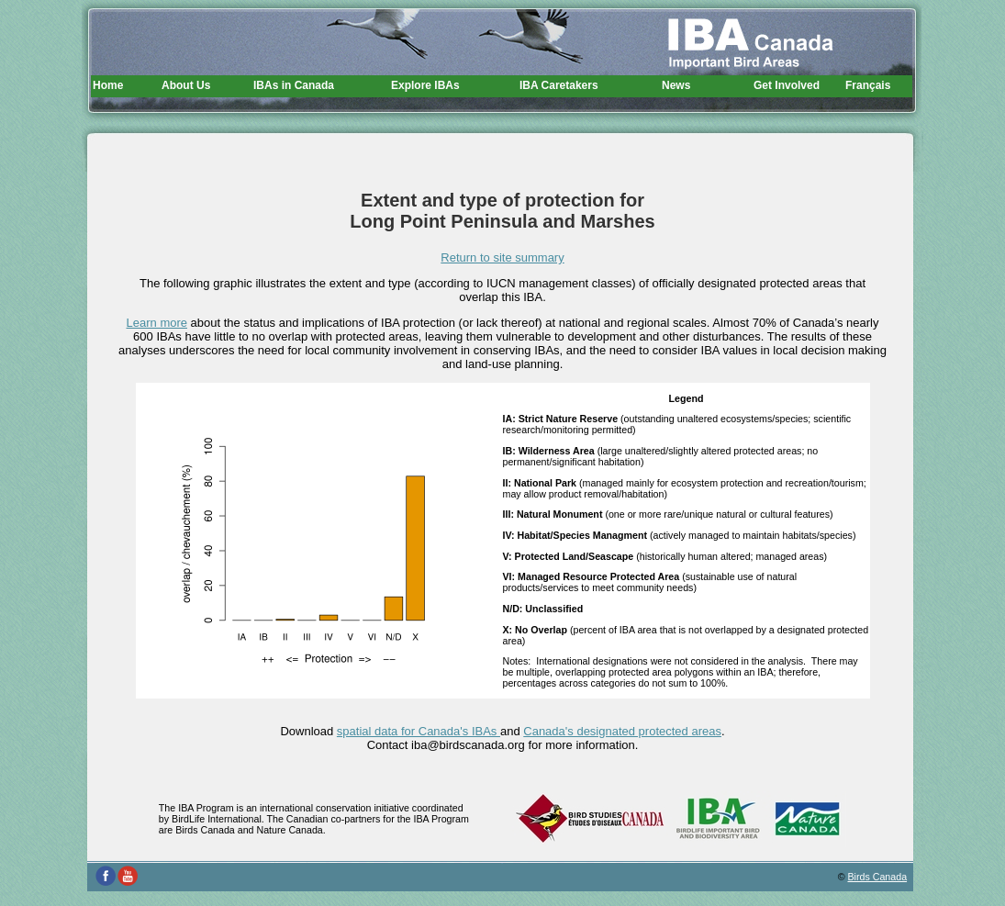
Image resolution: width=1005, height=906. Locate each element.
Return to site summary (502, 257)
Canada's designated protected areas (622, 731)
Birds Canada (878, 876)
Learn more (157, 323)
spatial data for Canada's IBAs (418, 731)
